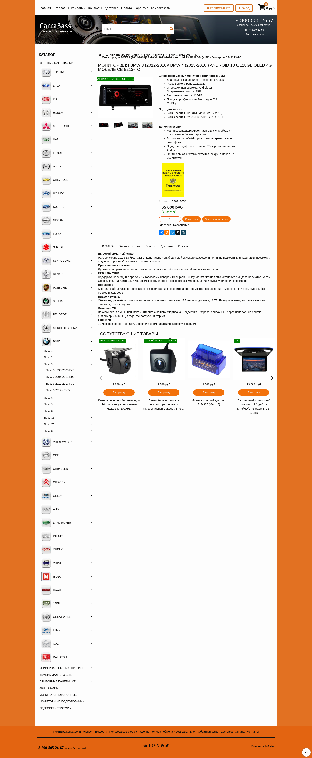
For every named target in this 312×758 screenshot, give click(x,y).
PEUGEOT (53, 314)
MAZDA (52, 166)
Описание (107, 246)
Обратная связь (208, 731)
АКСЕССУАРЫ (48, 688)
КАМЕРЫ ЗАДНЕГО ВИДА (56, 674)
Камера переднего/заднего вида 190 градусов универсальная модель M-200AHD (119, 404)
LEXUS (51, 153)
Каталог (59, 8)
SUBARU (52, 207)
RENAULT (53, 274)
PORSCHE (54, 287)
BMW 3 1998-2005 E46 (59, 370)
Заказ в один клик (216, 219)
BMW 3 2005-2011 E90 (59, 376)
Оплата (126, 8)
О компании (77, 8)
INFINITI (52, 536)
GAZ (50, 643)
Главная (45, 8)
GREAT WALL (55, 617)
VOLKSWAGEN (57, 442)
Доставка (111, 8)
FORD (51, 234)
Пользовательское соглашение (129, 731)
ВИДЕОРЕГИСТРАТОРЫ (55, 708)
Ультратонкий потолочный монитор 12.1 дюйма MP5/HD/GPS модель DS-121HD (254, 406)
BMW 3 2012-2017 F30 (183, 54)
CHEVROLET (55, 180)
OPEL (50, 455)
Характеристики (129, 246)
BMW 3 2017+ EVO (57, 390)
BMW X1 (48, 411)
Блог (193, 731)
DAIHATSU (54, 657)
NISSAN (52, 220)
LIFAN (51, 630)
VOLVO (51, 563)
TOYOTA (52, 72)
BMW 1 (48, 350)
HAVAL (51, 590)
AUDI (50, 509)
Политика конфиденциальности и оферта (80, 731)
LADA (50, 85)
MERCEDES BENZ (59, 328)
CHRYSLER (54, 469)
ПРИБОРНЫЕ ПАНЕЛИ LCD (57, 681)
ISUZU (51, 576)
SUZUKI (52, 247)
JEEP (50, 603)
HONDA (52, 112)
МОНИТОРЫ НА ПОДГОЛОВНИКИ (61, 701)
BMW (147, 54)
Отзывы (183, 246)
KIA (49, 99)
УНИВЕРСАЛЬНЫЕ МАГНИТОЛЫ (61, 668)
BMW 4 (48, 397)
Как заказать (160, 8)
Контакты (95, 8)
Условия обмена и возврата (169, 731)
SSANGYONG (56, 260)
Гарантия (141, 8)
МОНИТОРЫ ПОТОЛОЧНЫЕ (58, 694)
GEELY (51, 495)
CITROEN (53, 482)
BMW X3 (48, 417)
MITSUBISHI (55, 126)
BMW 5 (48, 404)
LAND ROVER (56, 522)
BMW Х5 (48, 424)
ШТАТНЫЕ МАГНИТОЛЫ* (122, 54)
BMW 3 (159, 54)
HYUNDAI (53, 193)
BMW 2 (48, 357)
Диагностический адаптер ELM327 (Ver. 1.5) (208, 402)
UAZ (49, 139)
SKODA (52, 301)
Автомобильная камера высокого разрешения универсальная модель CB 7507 (164, 404)
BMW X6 (48, 431)
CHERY (52, 549)
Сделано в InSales (263, 746)
